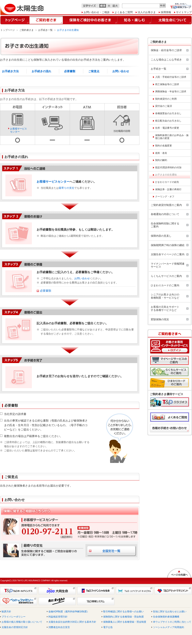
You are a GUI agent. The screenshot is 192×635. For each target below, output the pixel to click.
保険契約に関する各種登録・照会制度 (123, 616)
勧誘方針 (6, 611)
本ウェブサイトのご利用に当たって (172, 621)
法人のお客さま (147, 12)
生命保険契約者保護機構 (166, 616)
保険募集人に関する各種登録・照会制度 (124, 621)
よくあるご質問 (124, 12)
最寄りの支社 (66, 187)
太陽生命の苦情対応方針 (15, 627)
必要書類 (69, 71)
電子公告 (108, 627)
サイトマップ (184, 12)
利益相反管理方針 (58, 616)
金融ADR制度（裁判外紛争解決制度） (68, 611)
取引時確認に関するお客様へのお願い (123, 611)
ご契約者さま (26, 30)
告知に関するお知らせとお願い (169, 611)
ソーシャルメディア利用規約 (168, 627)
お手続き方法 (10, 71)
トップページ (7, 30)
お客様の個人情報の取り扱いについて (22, 621)
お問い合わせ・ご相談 (97, 12)
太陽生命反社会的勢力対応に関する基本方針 (72, 621)
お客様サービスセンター (18, 130)
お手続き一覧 (45, 30)
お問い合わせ (120, 71)
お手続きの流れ (41, 71)
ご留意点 (93, 71)
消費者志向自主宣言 (59, 627)
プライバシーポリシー (13, 616)
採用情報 (166, 12)
